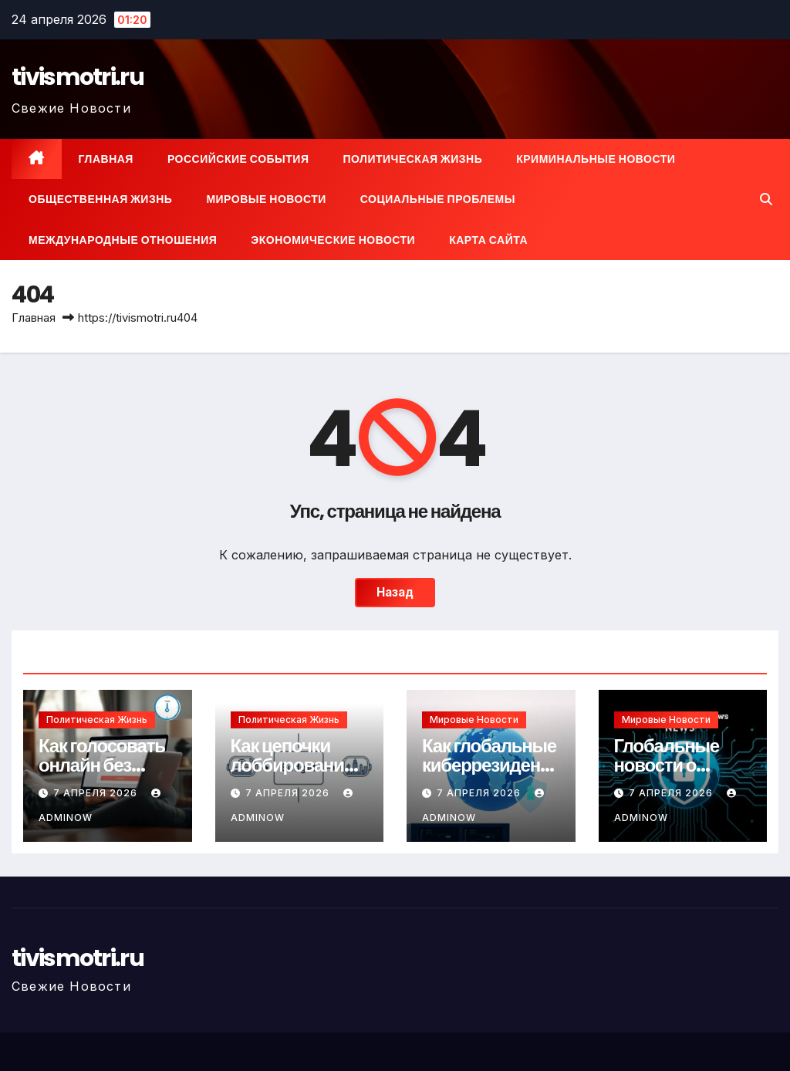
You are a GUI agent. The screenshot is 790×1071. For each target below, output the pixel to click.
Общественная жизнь (100, 199)
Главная (106, 159)
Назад (395, 592)
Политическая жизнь (412, 159)
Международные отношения (123, 240)
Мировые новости (266, 199)
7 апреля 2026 (96, 793)
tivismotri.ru (77, 77)
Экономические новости (333, 240)
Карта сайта (488, 240)
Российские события (238, 159)
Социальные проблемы (437, 199)
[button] (766, 199)
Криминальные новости (595, 159)
